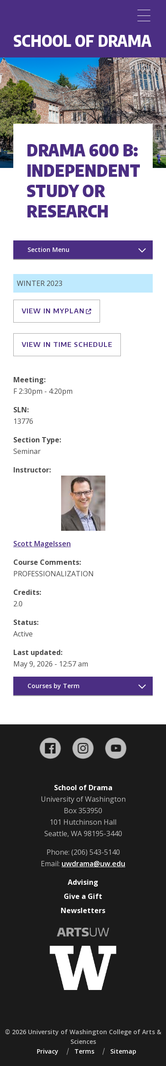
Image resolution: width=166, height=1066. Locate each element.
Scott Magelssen (42, 543)
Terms (84, 1051)
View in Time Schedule (67, 344)
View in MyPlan (57, 311)
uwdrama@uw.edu (93, 863)
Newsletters (83, 910)
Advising (83, 882)
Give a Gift (83, 896)
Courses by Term (53, 685)
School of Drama (82, 40)
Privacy (47, 1051)
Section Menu (48, 249)
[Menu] (144, 15)
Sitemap (123, 1051)
